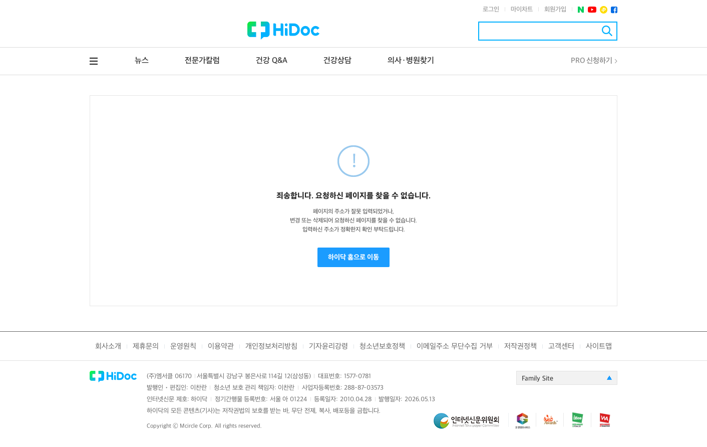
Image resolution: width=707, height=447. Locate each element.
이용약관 (221, 346)
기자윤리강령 (328, 346)
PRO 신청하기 (591, 61)
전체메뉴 (94, 61)
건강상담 (337, 61)
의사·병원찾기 (411, 61)
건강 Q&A (271, 61)
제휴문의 (146, 346)
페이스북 (614, 10)
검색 (607, 31)
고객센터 (561, 346)
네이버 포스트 (581, 10)
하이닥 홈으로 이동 (353, 257)
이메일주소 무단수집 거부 (454, 346)
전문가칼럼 (202, 61)
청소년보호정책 (382, 346)
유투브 (592, 10)
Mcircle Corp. (196, 426)
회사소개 (108, 346)
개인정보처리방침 (271, 346)
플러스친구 (603, 10)
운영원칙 (183, 346)
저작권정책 (520, 346)
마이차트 (522, 10)
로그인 (491, 10)
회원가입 (555, 10)
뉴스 (142, 61)
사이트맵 (599, 346)
